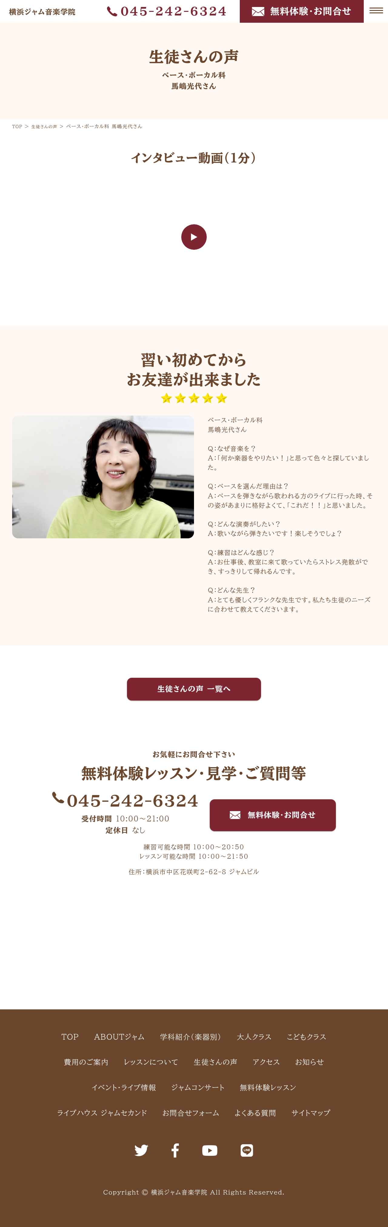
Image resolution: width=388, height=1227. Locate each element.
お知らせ (207, 1000)
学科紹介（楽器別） (223, 936)
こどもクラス (113, 968)
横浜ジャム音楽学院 (50, 11)
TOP (74, 936)
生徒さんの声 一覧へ (194, 690)
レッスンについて (265, 968)
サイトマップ (194, 1095)
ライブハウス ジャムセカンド (114, 1063)
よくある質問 (304, 1063)
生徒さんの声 (91, 1000)
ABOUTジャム (135, 936)
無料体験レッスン (236, 1032)
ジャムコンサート (149, 1032)
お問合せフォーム (224, 1063)
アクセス (154, 1000)
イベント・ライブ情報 (283, 1000)
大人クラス (302, 936)
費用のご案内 (184, 968)
